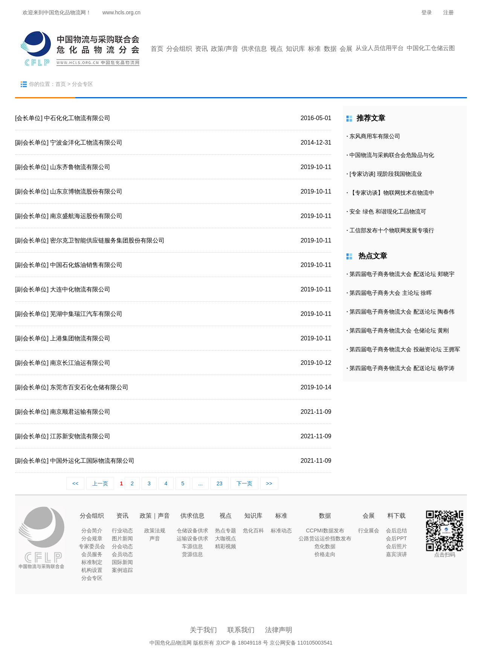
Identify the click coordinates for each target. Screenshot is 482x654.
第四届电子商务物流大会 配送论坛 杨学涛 (401, 368)
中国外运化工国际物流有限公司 (92, 460)
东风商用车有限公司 (374, 136)
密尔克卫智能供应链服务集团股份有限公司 (107, 240)
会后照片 (396, 546)
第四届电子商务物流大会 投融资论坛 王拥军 (404, 349)
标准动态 (281, 530)
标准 (314, 48)
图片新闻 (122, 538)
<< (75, 483)
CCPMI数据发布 (325, 530)
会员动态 (122, 554)
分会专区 (91, 578)
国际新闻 (122, 562)
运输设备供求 (192, 538)
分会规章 (91, 538)
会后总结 (396, 530)
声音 (154, 538)
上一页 (100, 483)
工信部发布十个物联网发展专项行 (391, 230)
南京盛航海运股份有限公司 (86, 216)
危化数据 (325, 546)
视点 (276, 48)
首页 (157, 48)
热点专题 (225, 530)
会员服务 (91, 554)
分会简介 (91, 530)
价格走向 (325, 554)
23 (220, 483)
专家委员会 (92, 546)
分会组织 (179, 48)
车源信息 (192, 546)
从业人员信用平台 (379, 48)
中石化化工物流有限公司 (77, 118)
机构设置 (91, 570)
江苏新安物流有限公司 (80, 436)
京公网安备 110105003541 (301, 643)
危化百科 (253, 530)
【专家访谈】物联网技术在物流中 (391, 192)
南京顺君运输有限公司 (80, 412)
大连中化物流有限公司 (80, 289)
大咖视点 (225, 538)
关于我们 (203, 630)
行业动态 (122, 530)
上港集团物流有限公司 (80, 338)
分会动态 (122, 546)
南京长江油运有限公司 (80, 363)
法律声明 (278, 630)
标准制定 (91, 562)
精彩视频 (225, 546)
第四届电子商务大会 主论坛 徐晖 (390, 293)
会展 (346, 48)
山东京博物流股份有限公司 (86, 191)
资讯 (201, 48)
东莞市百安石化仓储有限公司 (89, 387)
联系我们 (241, 630)
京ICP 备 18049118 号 (242, 643)
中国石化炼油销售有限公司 (86, 265)
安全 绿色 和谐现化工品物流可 (387, 211)
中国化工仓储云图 (431, 48)
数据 (330, 48)
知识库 (295, 48)
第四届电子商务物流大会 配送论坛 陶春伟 (401, 311)
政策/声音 (224, 48)
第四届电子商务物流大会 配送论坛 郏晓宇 (401, 274)
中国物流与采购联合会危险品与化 (391, 155)
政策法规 (154, 530)
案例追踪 (122, 570)
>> (269, 483)
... (200, 483)
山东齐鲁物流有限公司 (80, 167)
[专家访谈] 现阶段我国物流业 (385, 174)
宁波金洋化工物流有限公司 (86, 142)
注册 (448, 12)
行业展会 (368, 530)
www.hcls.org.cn (121, 12)
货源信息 (192, 554)
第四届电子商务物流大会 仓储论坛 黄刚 (398, 330)
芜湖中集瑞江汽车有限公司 (86, 314)
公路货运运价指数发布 (325, 538)
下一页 (244, 483)
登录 (426, 12)
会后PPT (396, 538)
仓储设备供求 (192, 530)
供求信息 (254, 48)
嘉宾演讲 (396, 554)
